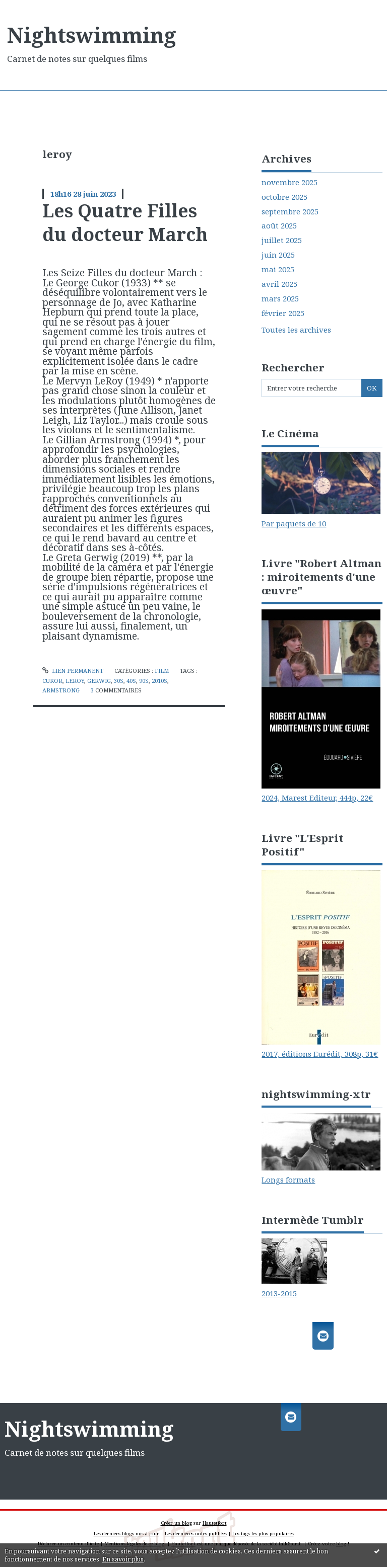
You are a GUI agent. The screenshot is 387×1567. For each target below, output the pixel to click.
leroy (75, 680)
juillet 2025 (282, 240)
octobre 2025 (284, 197)
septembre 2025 (290, 211)
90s (144, 680)
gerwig (99, 680)
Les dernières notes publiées (196, 1533)
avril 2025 (279, 284)
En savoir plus (123, 1559)
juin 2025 (278, 255)
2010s (159, 680)
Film (162, 670)
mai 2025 (278, 269)
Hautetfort (215, 1523)
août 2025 (279, 225)
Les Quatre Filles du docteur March (125, 222)
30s (118, 680)
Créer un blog (176, 1523)
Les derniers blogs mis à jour (126, 1533)
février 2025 (283, 313)
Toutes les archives (296, 330)
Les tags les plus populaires (263, 1533)
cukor (52, 680)
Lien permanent (72, 670)
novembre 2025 (289, 182)
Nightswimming (91, 35)
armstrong (61, 690)
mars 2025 (280, 298)
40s (131, 680)
